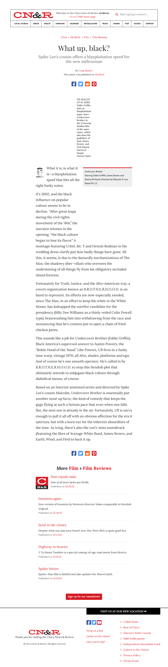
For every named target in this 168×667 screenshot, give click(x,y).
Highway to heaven (53, 547)
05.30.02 (57, 512)
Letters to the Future (136, 649)
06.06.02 (75, 37)
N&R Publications (134, 638)
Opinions (60, 23)
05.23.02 (57, 534)
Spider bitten (48, 569)
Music (105, 23)
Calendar (74, 23)
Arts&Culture (90, 23)
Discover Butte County (137, 633)
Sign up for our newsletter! (84, 596)
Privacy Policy (131, 655)
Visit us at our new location (123, 611)
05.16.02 (57, 556)
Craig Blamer (86, 70)
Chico (64, 37)
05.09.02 (57, 578)
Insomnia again (49, 498)
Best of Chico (131, 627)
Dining (116, 23)
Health (47, 23)
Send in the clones (52, 525)
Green (36, 23)
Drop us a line (94, 630)
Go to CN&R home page (83, 16)
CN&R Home (130, 621)
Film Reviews (100, 37)
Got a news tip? (95, 641)
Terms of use (131, 660)
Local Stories (21, 23)
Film (127, 23)
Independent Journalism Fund (141, 644)
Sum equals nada (63, 477)
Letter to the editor (98, 636)
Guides (137, 23)
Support (150, 23)
